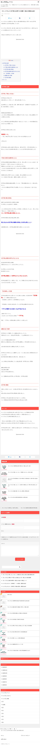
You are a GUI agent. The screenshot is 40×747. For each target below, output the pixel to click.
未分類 (3, 704)
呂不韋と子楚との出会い (9, 65)
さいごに (4, 79)
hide (12, 60)
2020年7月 (4, 682)
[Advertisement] (20, 49)
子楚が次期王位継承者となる (10, 67)
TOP (6, 728)
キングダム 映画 (5, 698)
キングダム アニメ (6, 692)
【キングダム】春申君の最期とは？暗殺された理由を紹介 (17, 613)
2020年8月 (4, 679)
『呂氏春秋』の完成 (8, 73)
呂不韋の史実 (5, 63)
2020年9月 (4, 676)
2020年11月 (4, 670)
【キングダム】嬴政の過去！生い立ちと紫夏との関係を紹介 (18, 491)
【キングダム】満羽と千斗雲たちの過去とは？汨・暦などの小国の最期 (16, 577)
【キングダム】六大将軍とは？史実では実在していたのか (11, 507)
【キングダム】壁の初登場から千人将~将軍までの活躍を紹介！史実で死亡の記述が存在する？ (23, 479)
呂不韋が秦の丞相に (8, 69)
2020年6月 (4, 684)
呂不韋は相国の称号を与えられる (11, 71)
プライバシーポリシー (25, 735)
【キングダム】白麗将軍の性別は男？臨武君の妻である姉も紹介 (18, 600)
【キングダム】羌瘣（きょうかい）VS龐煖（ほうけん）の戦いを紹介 (20, 472)
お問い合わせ (9, 594)
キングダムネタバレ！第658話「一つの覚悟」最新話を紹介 (14, 583)
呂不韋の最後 (7, 77)
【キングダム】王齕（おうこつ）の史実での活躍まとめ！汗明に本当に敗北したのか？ (22, 485)
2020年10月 (4, 673)
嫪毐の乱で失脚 (7, 75)
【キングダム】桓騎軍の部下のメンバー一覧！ (15, 644)
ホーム (2, 735)
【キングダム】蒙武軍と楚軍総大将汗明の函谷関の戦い (30, 507)
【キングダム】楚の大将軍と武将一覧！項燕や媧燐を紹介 (17, 631)
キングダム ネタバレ (6, 695)
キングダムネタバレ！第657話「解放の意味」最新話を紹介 (14, 586)
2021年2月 (4, 667)
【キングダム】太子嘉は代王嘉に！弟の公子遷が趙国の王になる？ (18, 650)
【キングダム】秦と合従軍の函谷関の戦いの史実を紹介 (18, 497)
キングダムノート (7, 2)
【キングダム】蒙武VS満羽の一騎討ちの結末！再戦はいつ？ (14, 580)
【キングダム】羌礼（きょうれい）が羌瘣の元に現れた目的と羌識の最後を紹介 (18, 574)
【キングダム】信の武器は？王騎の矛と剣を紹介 (15, 619)
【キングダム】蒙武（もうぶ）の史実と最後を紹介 (16, 638)
